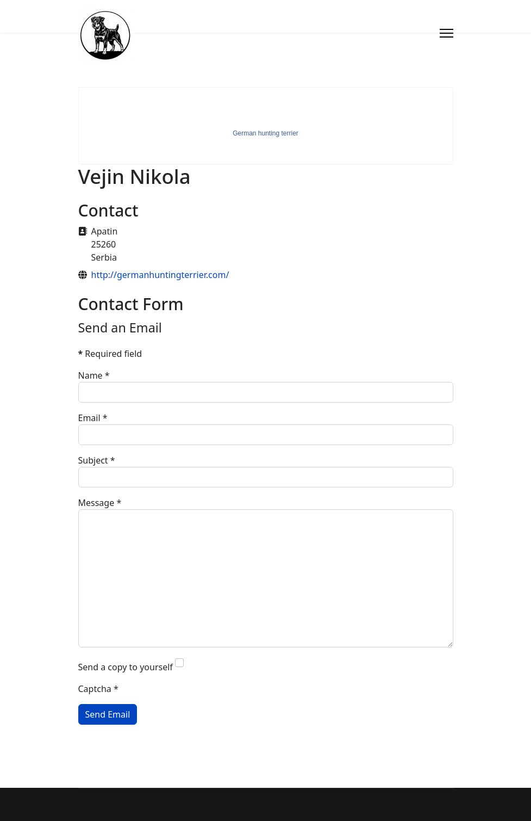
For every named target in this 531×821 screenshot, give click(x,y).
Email (93, 418)
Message (100, 503)
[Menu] (446, 33)
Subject (96, 460)
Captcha (98, 689)
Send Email (107, 714)
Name (94, 375)
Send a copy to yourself (125, 667)
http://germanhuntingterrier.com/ (160, 275)
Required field (110, 354)
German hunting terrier (265, 133)
